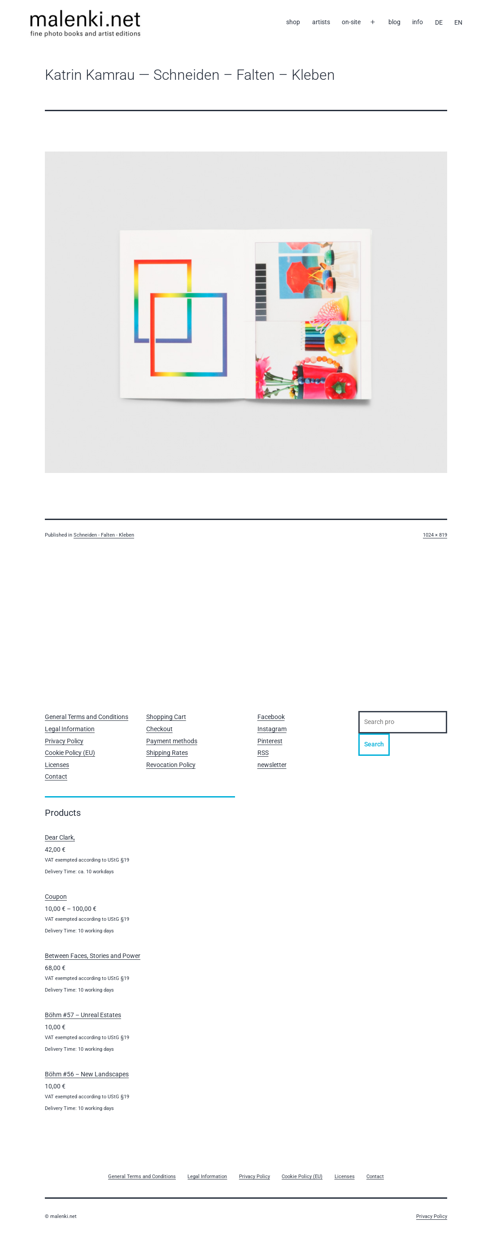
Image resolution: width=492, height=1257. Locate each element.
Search (374, 744)
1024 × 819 (435, 535)
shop (293, 22)
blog (394, 22)
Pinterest (270, 741)
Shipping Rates (167, 752)
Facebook (271, 716)
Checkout (159, 729)
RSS (263, 752)
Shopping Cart (166, 716)
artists (321, 22)
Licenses (57, 764)
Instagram (272, 729)
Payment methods (171, 741)
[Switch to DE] (438, 22)
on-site (351, 22)
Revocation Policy (171, 764)
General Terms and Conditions (86, 716)
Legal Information (70, 729)
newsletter (272, 764)
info (417, 22)
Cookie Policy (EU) (70, 752)
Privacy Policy (64, 741)
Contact (56, 776)
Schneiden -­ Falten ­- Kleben (104, 535)
